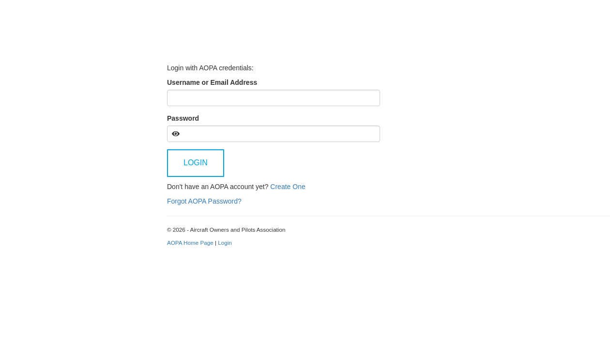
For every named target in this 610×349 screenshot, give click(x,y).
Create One (287, 186)
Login (195, 163)
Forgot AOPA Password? (204, 201)
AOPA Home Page (190, 242)
